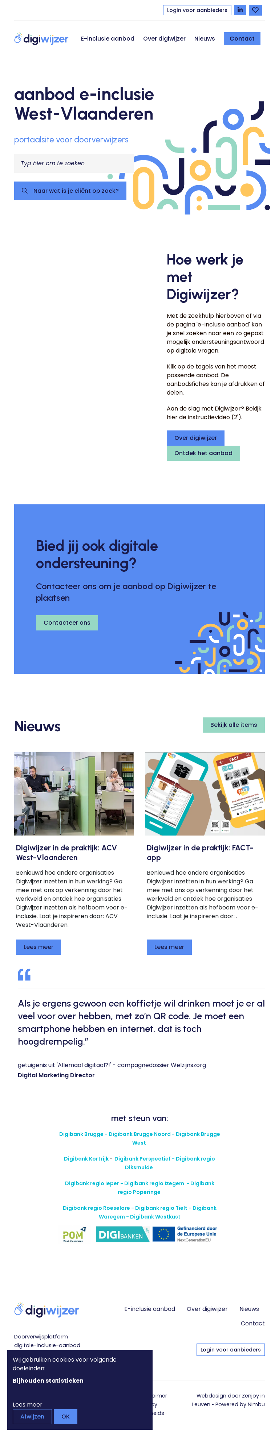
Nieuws (204, 38)
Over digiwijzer (164, 38)
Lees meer (38, 947)
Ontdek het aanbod (203, 453)
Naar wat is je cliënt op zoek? (75, 191)
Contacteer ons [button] (67, 622)
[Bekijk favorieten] (255, 10)
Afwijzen (32, 1416)
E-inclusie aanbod (107, 38)
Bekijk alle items (233, 725)
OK (65, 1416)
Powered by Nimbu (240, 1404)
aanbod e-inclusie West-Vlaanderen (84, 103)
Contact (242, 38)
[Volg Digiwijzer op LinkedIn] (240, 10)
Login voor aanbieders (197, 10)
